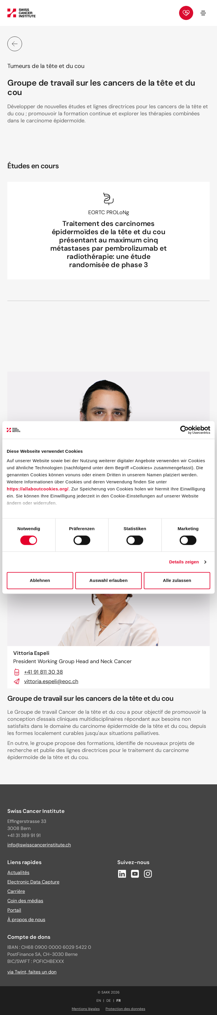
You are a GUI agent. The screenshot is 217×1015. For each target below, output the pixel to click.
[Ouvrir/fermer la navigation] (203, 12)
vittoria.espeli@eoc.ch (45, 681)
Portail (14, 910)
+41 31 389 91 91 (24, 835)
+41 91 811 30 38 (38, 671)
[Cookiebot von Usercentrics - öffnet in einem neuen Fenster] (184, 429)
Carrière (16, 891)
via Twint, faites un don (31, 972)
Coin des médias (25, 901)
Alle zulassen (177, 580)
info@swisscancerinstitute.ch (39, 845)
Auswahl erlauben (108, 580)
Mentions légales (86, 1008)
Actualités (18, 872)
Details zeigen (184, 561)
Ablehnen (40, 580)
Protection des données (125, 1008)
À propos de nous (26, 919)
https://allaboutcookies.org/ (38, 488)
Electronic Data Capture (33, 882)
